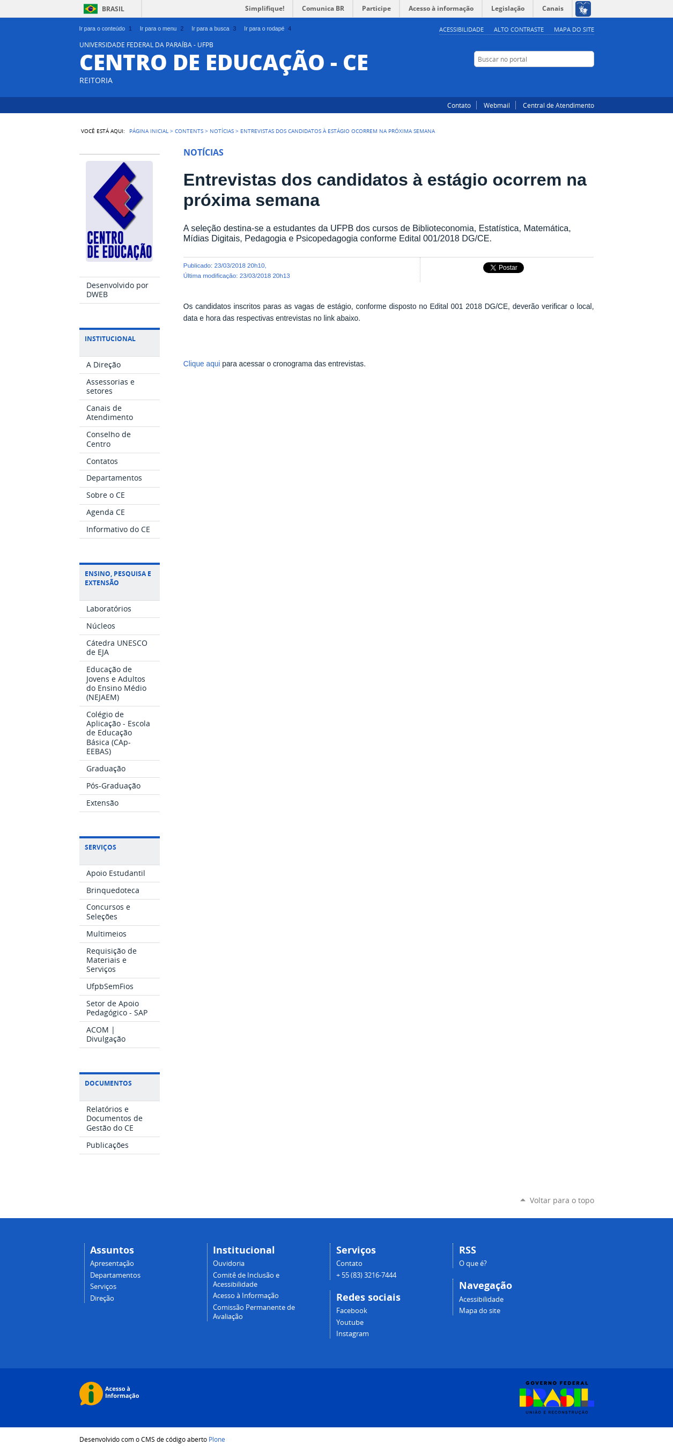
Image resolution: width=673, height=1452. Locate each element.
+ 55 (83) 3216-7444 (366, 1275)
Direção (102, 1298)
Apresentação (112, 1263)
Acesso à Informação (246, 1295)
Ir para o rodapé (268, 28)
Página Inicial (148, 131)
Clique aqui (201, 364)
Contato (459, 105)
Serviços (103, 1286)
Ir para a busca (214, 28)
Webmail (497, 105)
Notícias (222, 131)
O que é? (473, 1263)
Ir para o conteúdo (106, 28)
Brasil (113, 8)
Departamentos (115, 1275)
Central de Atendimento (558, 105)
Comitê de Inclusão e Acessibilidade (246, 1280)
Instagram (588, 80)
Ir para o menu (163, 28)
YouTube (562, 80)
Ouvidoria (229, 1263)
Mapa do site (574, 29)
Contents (189, 131)
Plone (217, 1439)
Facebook (575, 80)
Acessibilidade (461, 29)
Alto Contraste (519, 29)
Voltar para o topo (562, 1200)
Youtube (350, 1322)
